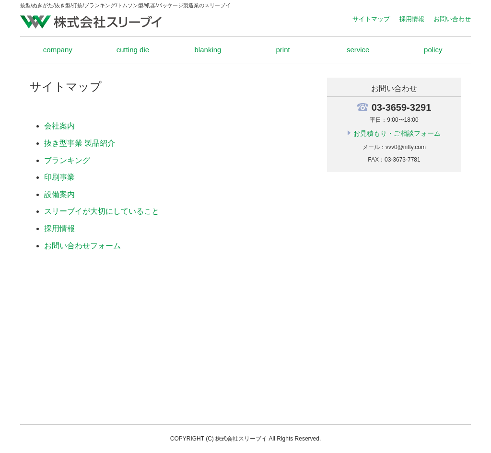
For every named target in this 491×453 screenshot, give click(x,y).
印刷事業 (59, 177)
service (358, 50)
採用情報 (411, 19)
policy (433, 50)
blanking (208, 50)
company (57, 50)
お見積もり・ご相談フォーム (397, 133)
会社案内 (59, 126)
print (283, 50)
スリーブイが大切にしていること (101, 211)
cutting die (133, 50)
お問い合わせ (452, 19)
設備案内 (59, 194)
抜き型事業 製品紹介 (79, 143)
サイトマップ (371, 19)
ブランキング (67, 160)
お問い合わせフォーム (82, 246)
